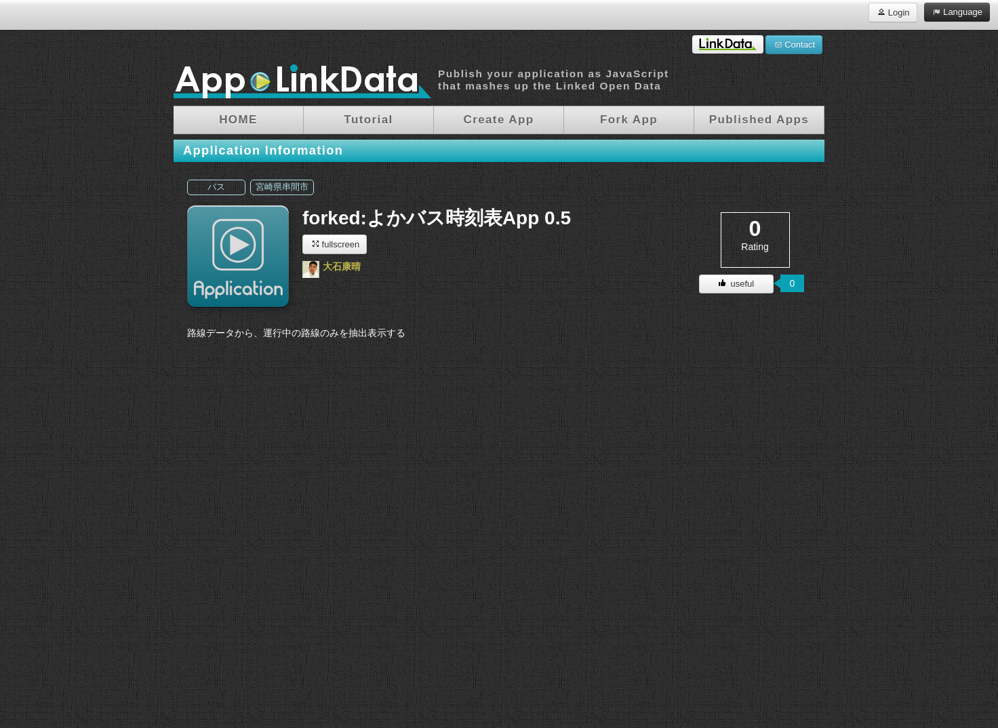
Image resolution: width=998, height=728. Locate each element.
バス (216, 187)
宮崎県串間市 (282, 187)
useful (736, 284)
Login (892, 12)
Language (957, 11)
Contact (794, 44)
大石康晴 (342, 266)
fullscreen (334, 243)
